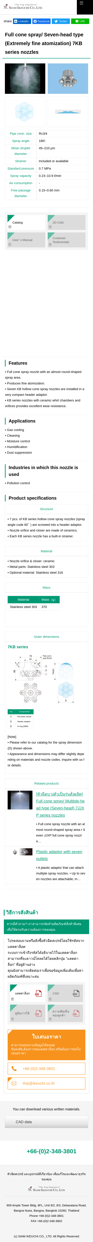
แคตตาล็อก (22, 993)
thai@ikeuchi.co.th (39, 1083)
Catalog (17, 222)
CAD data (24, 1122)
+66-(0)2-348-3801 (39, 1069)
